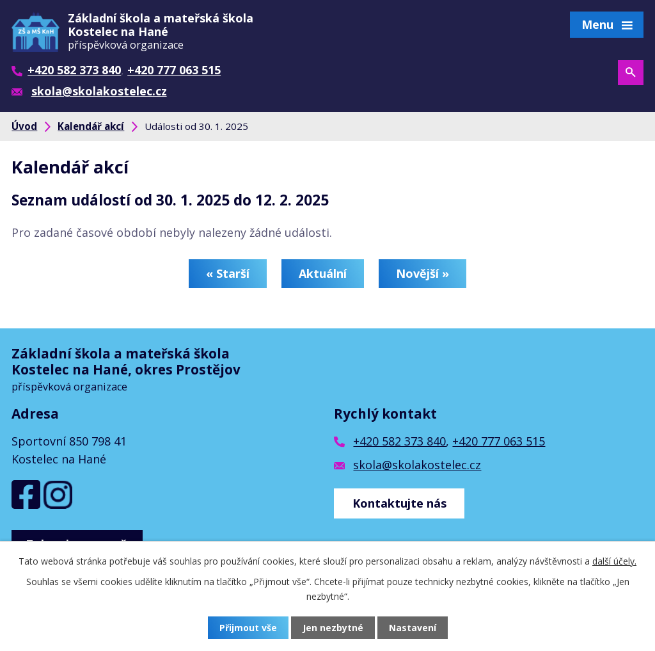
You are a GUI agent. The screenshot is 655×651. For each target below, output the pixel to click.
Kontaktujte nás (399, 503)
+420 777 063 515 (498, 441)
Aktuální (323, 273)
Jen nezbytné (333, 628)
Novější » (422, 273)
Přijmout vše (248, 628)
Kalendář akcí (91, 126)
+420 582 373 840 (399, 441)
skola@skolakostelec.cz (417, 464)
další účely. (614, 561)
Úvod (24, 126)
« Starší (227, 273)
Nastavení (412, 628)
